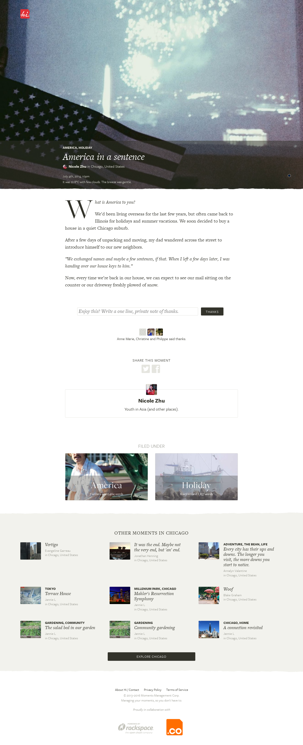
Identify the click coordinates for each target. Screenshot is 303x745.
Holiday (85, 147)
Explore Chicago (151, 656)
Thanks (212, 311)
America (70, 147)
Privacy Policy (152, 689)
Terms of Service (177, 689)
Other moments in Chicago (151, 533)
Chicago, (108, 166)
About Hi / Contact (127, 689)
